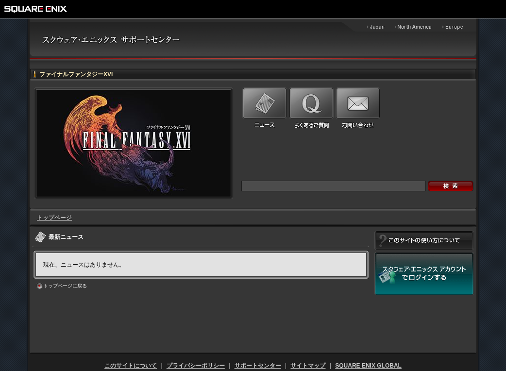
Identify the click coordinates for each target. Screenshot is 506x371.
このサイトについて (130, 365)
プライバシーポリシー (196, 365)
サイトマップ (307, 365)
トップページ (54, 217)
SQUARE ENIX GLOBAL (368, 365)
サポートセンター (258, 365)
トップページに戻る (65, 285)
